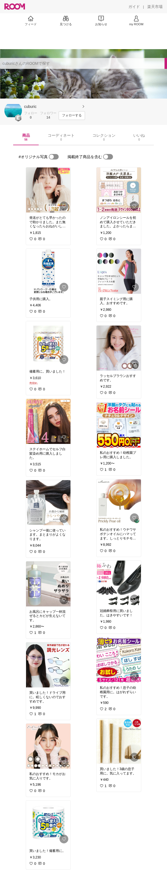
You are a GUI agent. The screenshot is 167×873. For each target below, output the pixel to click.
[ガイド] (134, 6)
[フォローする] (72, 115)
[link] (48, 189)
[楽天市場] (155, 6)
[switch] (54, 157)
